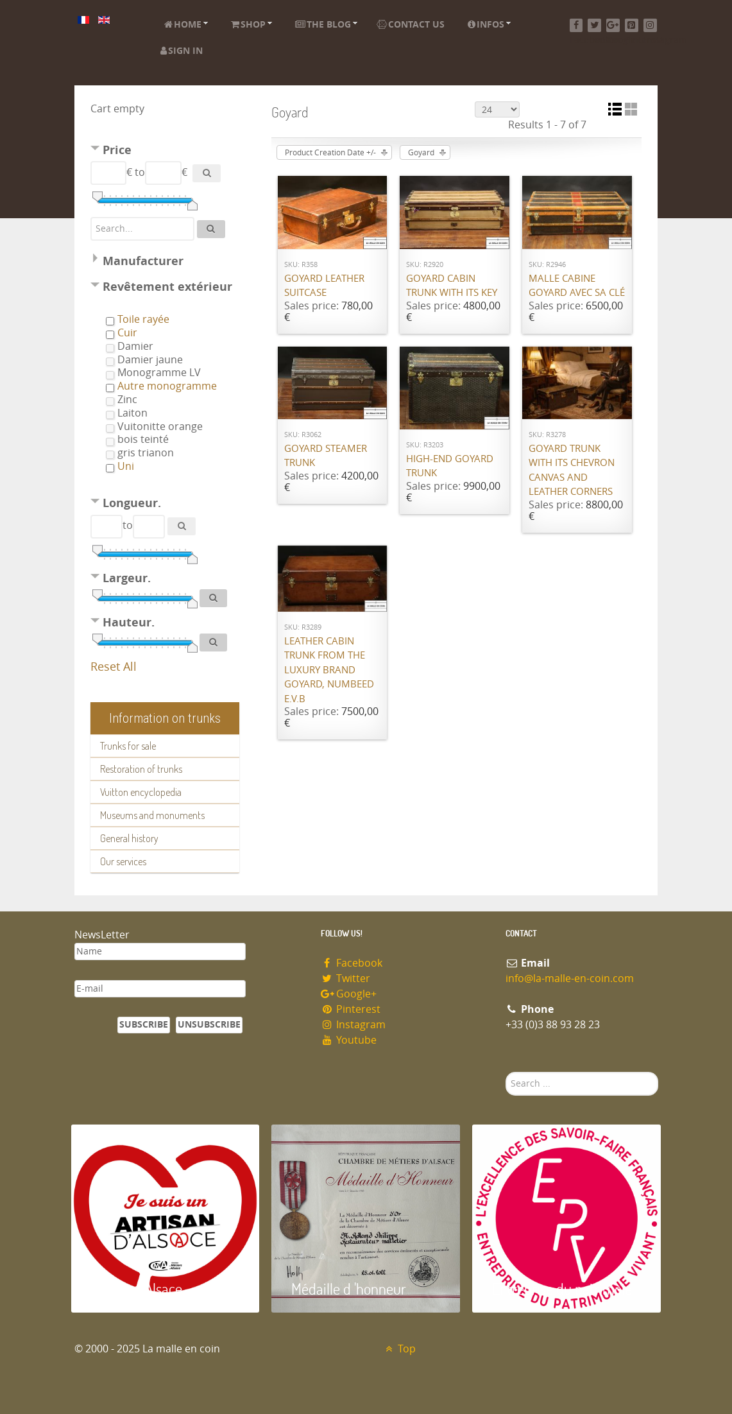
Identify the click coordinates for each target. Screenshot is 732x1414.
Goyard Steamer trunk (325, 456)
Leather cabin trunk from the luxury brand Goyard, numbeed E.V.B (329, 670)
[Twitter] (594, 25)
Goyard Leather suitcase (324, 286)
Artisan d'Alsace (136, 1288)
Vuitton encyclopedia (141, 792)
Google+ (349, 994)
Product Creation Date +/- (330, 152)
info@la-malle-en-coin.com (570, 978)
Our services (123, 861)
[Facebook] (576, 25)
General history (129, 838)
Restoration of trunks (141, 769)
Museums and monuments (152, 815)
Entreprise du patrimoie (562, 1288)
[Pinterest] (631, 25)
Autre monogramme (167, 386)
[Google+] (613, 25)
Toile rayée (143, 319)
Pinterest (351, 1009)
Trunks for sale (128, 745)
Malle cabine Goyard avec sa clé (577, 286)
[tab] (164, 151)
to (140, 172)
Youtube (349, 1040)
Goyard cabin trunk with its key (451, 286)
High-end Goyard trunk (449, 466)
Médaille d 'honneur (348, 1288)
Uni (125, 466)
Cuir (127, 333)
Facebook (352, 963)
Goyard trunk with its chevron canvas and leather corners (572, 470)
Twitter (346, 978)
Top (399, 1349)
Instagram (353, 1025)
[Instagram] (650, 25)
